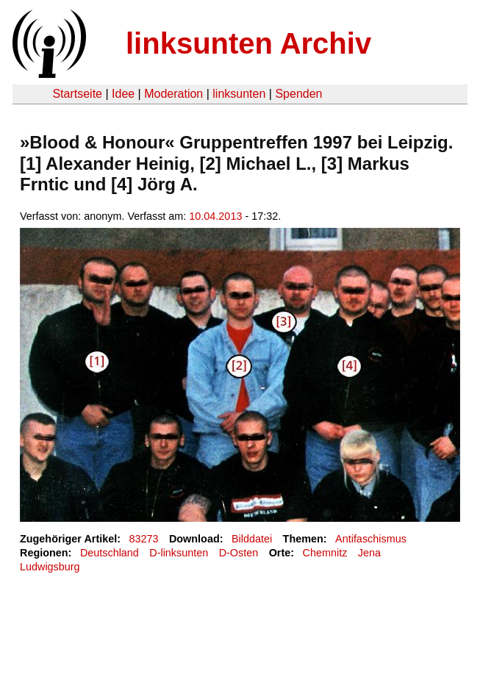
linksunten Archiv (248, 43)
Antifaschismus (370, 539)
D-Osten (239, 553)
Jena (369, 553)
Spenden (298, 93)
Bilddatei (252, 539)
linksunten (238, 93)
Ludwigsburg (50, 567)
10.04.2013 (215, 216)
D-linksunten (178, 553)
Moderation (173, 93)
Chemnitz (325, 553)
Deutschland (109, 553)
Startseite (77, 93)
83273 (144, 539)
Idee (123, 93)
